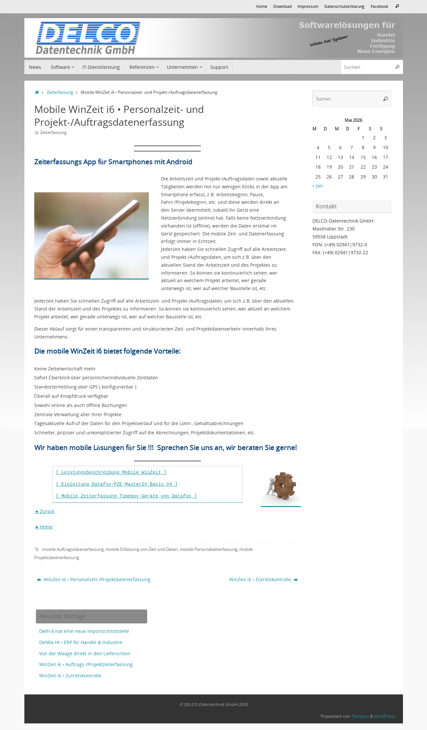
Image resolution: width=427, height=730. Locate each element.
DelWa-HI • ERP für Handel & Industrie (80, 642)
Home (261, 6)
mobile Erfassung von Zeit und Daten (142, 549)
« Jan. (318, 185)
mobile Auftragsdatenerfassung (73, 549)
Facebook (379, 6)
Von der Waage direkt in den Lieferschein (84, 653)
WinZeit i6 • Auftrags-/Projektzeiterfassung (86, 664)
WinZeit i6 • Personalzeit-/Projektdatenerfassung (93, 579)
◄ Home (43, 527)
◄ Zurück (44, 511)
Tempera (360, 716)
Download (282, 6)
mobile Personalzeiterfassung (208, 549)
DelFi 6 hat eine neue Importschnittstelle (84, 631)
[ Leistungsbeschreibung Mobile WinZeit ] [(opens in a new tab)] (111, 472)
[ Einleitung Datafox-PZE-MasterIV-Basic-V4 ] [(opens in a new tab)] (117, 484)
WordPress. (385, 716)
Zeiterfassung (60, 92)
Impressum (308, 6)
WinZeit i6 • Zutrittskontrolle (263, 579)
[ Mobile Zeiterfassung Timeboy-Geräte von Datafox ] (126, 496)
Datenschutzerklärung (344, 6)
